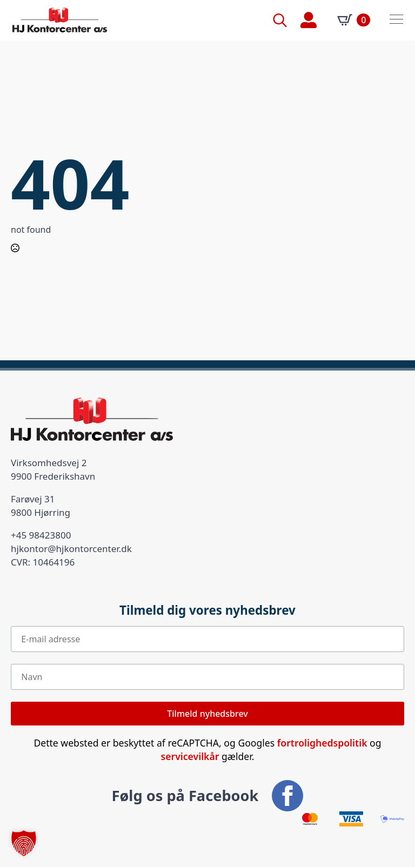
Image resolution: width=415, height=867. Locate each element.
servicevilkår (190, 756)
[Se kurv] (353, 20)
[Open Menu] (396, 20)
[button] (24, 843)
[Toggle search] (280, 20)
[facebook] (287, 795)
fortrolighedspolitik (322, 742)
